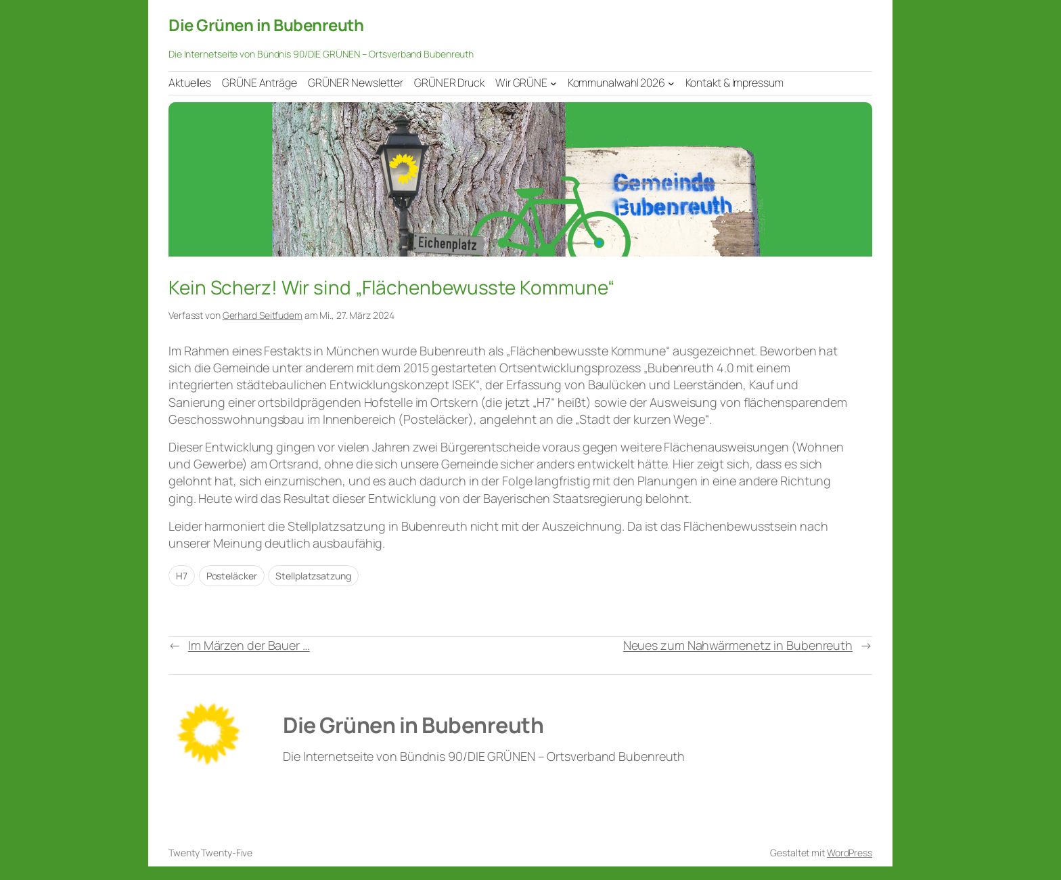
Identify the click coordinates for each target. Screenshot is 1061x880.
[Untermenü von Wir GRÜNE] (553, 82)
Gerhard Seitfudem (262, 315)
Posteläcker (231, 575)
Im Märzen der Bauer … (249, 645)
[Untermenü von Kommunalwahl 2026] (671, 82)
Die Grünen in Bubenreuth (265, 25)
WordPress (849, 852)
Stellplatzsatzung (313, 575)
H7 (181, 575)
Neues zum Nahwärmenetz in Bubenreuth (738, 645)
